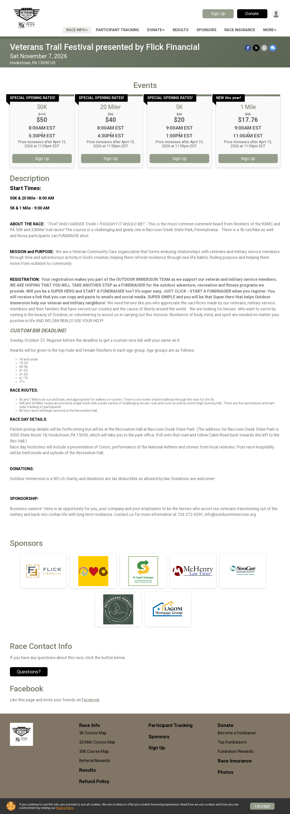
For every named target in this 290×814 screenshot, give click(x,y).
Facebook (91, 700)
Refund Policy (94, 781)
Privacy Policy (64, 808)
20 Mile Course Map (97, 742)
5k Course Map (92, 733)
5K (179, 106)
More (268, 30)
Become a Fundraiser (237, 733)
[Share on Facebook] (248, 48)
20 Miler (110, 106)
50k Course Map (94, 751)
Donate (252, 13)
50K (42, 106)
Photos (225, 772)
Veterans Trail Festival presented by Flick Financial (105, 47)
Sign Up (218, 13)
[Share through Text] (272, 48)
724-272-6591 (190, 514)
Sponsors (206, 30)
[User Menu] (276, 13)
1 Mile (248, 106)
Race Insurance (239, 30)
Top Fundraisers (232, 742)
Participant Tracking (117, 30)
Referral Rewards (94, 760)
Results (180, 30)
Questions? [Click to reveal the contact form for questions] (29, 672)
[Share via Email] (264, 48)
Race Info (75, 30)
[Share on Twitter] (256, 48)
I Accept (262, 806)
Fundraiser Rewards (236, 751)
